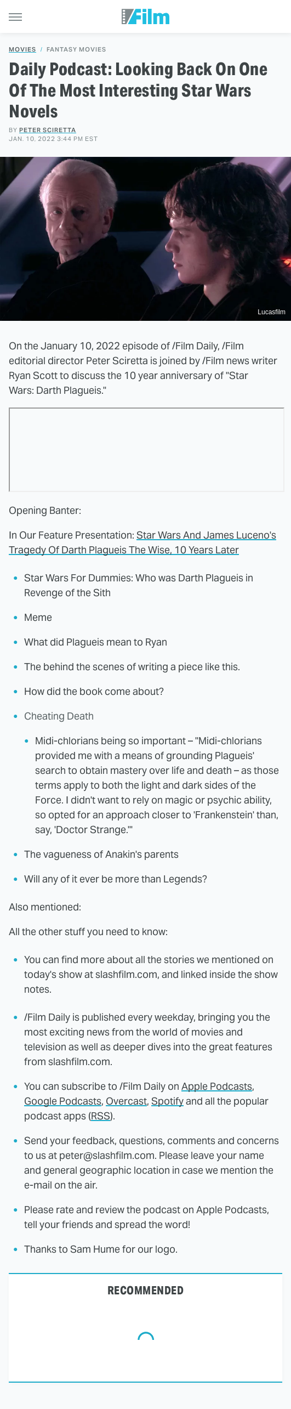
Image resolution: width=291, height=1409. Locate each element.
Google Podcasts (62, 1101)
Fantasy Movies (76, 49)
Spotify (167, 1101)
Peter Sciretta (47, 130)
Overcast (126, 1101)
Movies (22, 49)
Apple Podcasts (216, 1086)
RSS (100, 1116)
